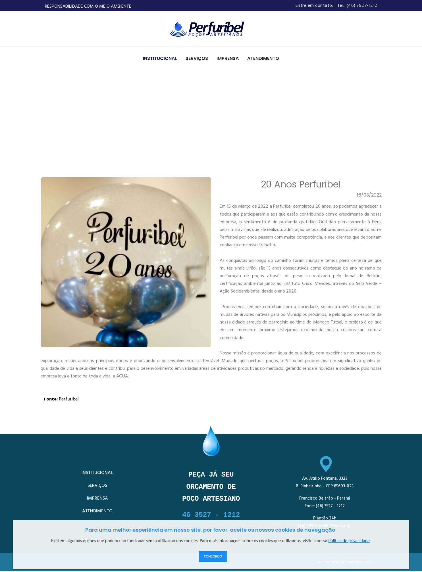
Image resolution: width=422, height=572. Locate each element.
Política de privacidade (349, 540)
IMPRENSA (228, 58)
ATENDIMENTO (263, 58)
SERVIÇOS (197, 58)
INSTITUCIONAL (160, 58)
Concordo (213, 556)
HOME (49, 131)
